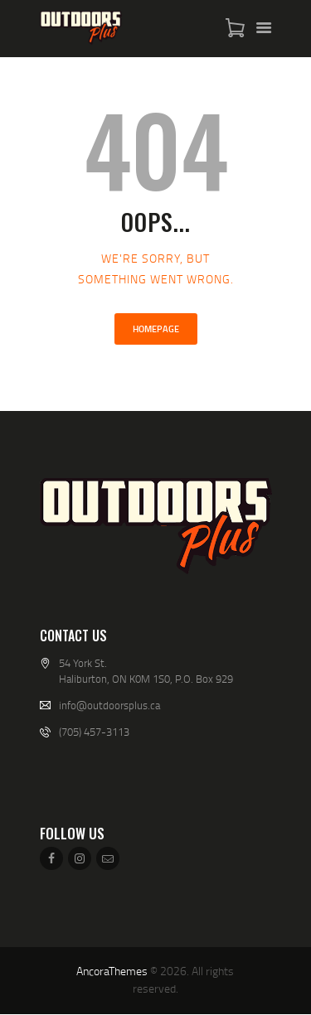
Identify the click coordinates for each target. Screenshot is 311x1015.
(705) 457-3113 (94, 731)
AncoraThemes (112, 971)
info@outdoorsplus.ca (109, 705)
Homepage (156, 329)
